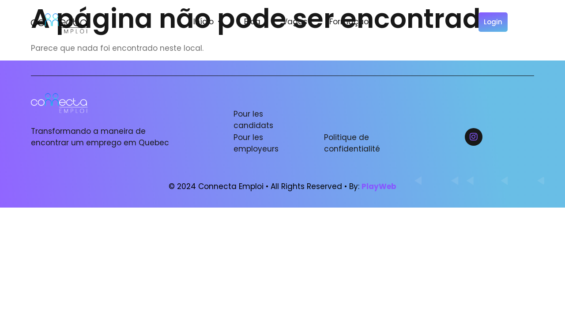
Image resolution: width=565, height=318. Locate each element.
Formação (349, 21)
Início (207, 21)
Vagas (294, 21)
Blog (252, 21)
